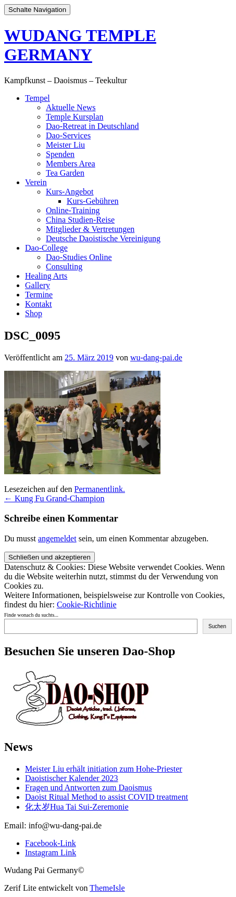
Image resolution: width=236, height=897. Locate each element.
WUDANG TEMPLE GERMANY (80, 45)
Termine (39, 294)
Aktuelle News (71, 107)
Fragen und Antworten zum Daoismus (88, 787)
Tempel (37, 98)
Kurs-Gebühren (93, 201)
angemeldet (57, 538)
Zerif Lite (21, 887)
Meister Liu (65, 144)
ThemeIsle (107, 887)
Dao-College (46, 247)
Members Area (70, 163)
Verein (36, 182)
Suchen (217, 626)
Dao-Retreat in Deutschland (92, 126)
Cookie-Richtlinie (87, 604)
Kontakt (38, 304)
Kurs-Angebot (70, 191)
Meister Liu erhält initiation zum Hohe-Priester (103, 768)
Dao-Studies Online (79, 257)
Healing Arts (46, 275)
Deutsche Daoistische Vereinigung (103, 238)
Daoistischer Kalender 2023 (71, 778)
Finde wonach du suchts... (31, 615)
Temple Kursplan (74, 116)
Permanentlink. (99, 489)
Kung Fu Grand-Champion (54, 498)
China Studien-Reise (80, 219)
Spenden (60, 154)
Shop (33, 313)
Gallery (37, 285)
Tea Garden (65, 172)
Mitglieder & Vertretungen (90, 229)
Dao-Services (68, 135)
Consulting (64, 266)
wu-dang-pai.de (156, 357)
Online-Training (73, 210)
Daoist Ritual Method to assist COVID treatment (106, 796)
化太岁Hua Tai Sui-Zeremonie (77, 806)
